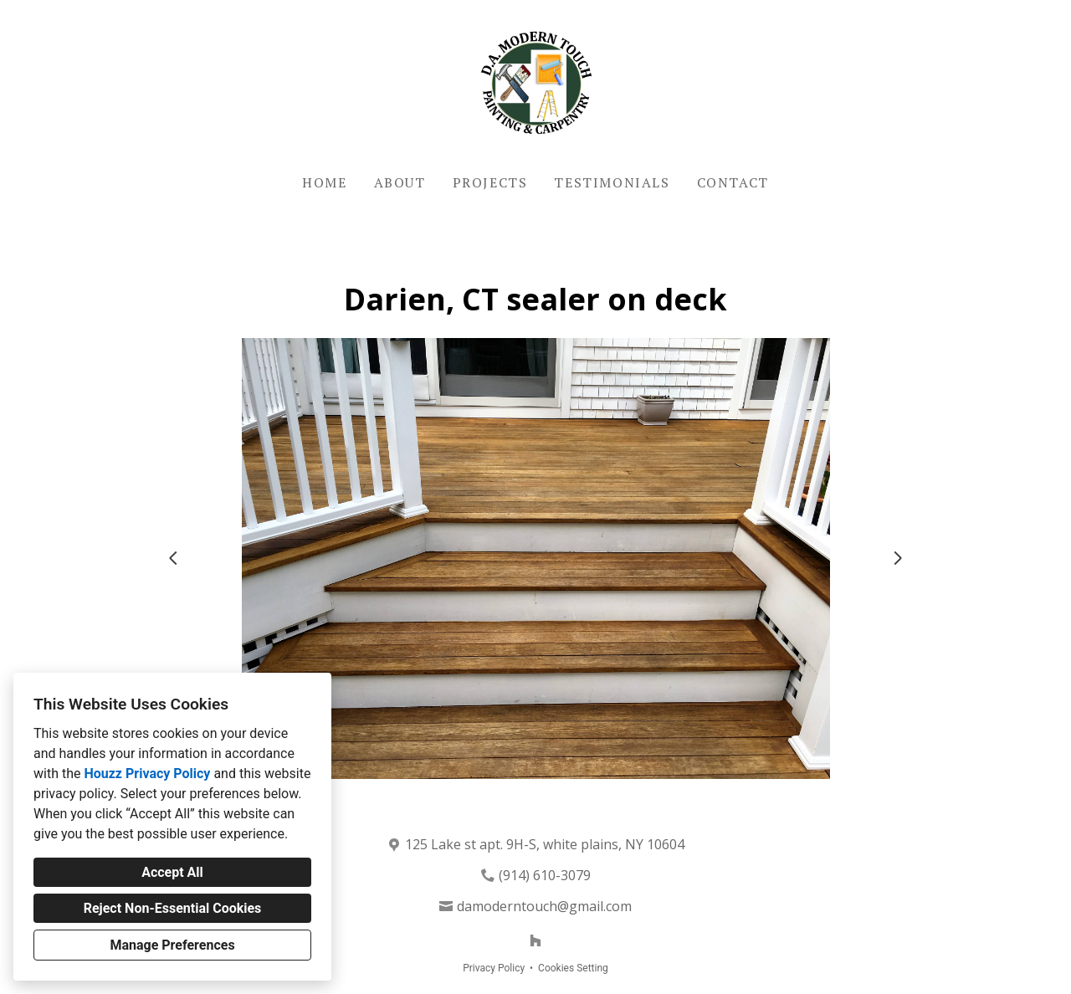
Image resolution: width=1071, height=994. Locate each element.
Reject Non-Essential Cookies (173, 908)
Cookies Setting (573, 968)
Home (324, 182)
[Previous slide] (173, 558)
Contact (733, 182)
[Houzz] (535, 940)
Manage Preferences (172, 945)
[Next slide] (897, 558)
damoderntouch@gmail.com (544, 906)
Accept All (172, 872)
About (400, 182)
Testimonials (611, 182)
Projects (490, 182)
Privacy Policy (494, 968)
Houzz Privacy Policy (147, 773)
